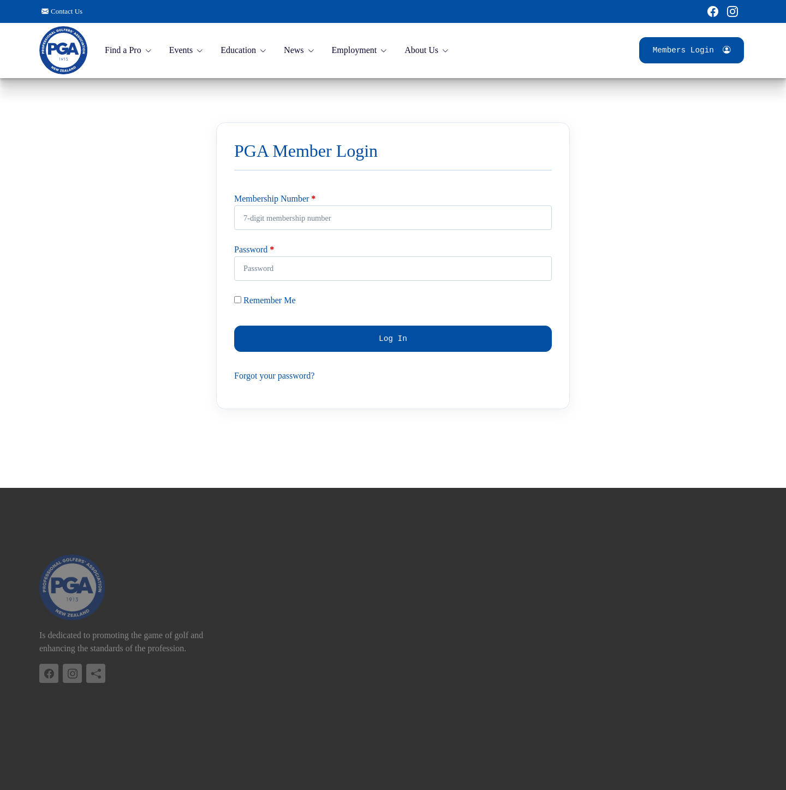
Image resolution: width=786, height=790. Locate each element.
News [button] (293, 50)
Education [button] (238, 50)
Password (250, 249)
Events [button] (181, 50)
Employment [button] (354, 50)
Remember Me (265, 300)
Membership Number (271, 198)
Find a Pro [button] (123, 50)
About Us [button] (421, 50)
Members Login (691, 50)
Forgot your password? (274, 375)
